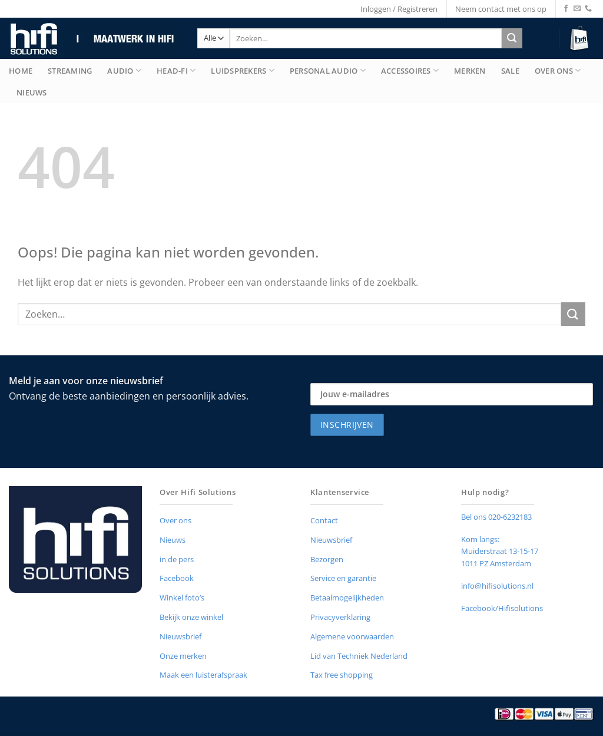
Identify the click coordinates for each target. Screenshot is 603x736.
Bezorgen (326, 559)
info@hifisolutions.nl (497, 585)
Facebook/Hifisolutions (502, 608)
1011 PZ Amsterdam (496, 563)
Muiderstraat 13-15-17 (499, 551)
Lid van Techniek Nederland (358, 656)
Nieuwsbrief (180, 636)
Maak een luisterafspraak (203, 674)
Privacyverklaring (340, 617)
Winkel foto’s (182, 597)
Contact (324, 520)
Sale (510, 70)
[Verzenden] (512, 38)
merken (470, 70)
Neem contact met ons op (500, 9)
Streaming (70, 70)
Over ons (175, 520)
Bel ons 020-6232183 (496, 516)
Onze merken (183, 656)
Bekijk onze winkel (191, 617)
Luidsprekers (242, 70)
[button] (581, 38)
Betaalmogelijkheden (347, 597)
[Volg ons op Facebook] (565, 9)
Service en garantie (343, 578)
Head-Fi (176, 70)
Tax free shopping (341, 674)
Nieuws (31, 92)
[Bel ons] (588, 9)
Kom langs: (480, 539)
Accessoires (410, 70)
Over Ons (558, 70)
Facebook (177, 578)
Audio (124, 70)
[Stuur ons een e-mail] (577, 9)
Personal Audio (328, 70)
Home (20, 70)
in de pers (177, 559)
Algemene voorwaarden (352, 636)
